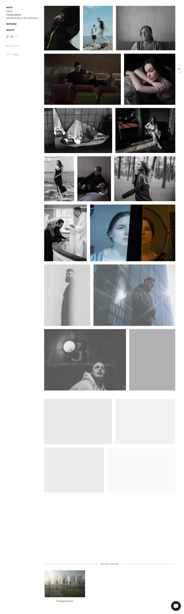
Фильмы (11, 23)
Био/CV (10, 30)
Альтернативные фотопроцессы (22, 17)
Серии (9, 10)
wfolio (16, 54)
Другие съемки (13, 14)
